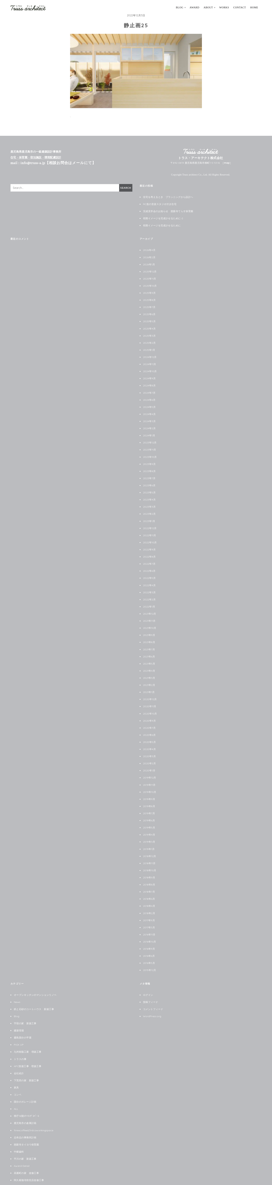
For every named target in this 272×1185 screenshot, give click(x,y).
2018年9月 (149, 861)
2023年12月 (150, 436)
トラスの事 (20, 1038)
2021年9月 (149, 624)
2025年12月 (150, 269)
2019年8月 (149, 791)
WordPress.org (152, 996)
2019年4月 (149, 819)
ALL (16, 1087)
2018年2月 (149, 895)
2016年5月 (149, 944)
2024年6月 (149, 395)
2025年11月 (149, 276)
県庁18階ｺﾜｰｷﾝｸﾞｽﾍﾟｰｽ (26, 1094)
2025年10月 (150, 283)
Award (194, 7)
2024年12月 (150, 353)
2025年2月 (149, 339)
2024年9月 (149, 374)
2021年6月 (149, 645)
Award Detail (21, 1142)
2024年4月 (149, 408)
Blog (179, 7)
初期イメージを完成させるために (162, 224)
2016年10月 (149, 923)
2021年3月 (149, 666)
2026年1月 (149, 262)
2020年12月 (150, 687)
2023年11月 (149, 443)
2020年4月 (149, 735)
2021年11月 (149, 610)
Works (224, 7)
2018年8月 (149, 868)
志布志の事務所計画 (25, 1115)
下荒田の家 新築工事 (26, 1059)
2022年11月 (149, 527)
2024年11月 (149, 360)
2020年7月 (149, 715)
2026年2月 (149, 256)
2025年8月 (149, 297)
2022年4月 (149, 575)
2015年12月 (149, 951)
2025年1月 (149, 346)
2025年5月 (149, 318)
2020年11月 (150, 694)
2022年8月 (149, 548)
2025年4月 (149, 325)
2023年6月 (149, 478)
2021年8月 (149, 631)
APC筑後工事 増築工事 (27, 1045)
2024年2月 (149, 422)
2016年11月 (149, 916)
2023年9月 (149, 457)
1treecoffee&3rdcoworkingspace (34, 1108)
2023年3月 (149, 499)
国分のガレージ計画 (25, 1080)
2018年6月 (149, 881)
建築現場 (19, 1010)
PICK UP (19, 1024)
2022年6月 (149, 561)
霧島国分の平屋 (22, 1017)
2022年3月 (149, 582)
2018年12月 (149, 840)
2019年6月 (149, 805)
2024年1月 (149, 429)
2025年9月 (149, 290)
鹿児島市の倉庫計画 (25, 1101)
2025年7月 (149, 304)
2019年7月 (149, 798)
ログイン (148, 976)
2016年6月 (149, 937)
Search (125, 187)
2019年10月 (150, 777)
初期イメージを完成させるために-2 (163, 217)
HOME (254, 7)
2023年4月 (149, 492)
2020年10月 (150, 701)
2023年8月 (149, 464)
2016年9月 (149, 930)
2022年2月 (149, 589)
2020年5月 (149, 728)
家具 (16, 1066)
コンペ (17, 1073)
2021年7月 (149, 638)
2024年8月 (149, 381)
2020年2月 (149, 749)
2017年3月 (149, 909)
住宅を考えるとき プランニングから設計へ (168, 196)
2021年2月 (149, 673)
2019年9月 (149, 784)
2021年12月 (149, 603)
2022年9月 (149, 541)
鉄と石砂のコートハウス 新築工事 (34, 989)
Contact (239, 7)
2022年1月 (149, 596)
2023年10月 (150, 450)
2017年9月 (149, 902)
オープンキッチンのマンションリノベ (35, 976)
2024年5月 (149, 402)
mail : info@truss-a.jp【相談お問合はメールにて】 (53, 163)
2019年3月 (149, 826)
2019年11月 (149, 770)
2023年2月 (149, 506)
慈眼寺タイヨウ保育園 (26, 1122)
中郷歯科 (19, 1129)
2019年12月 (149, 763)
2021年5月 (149, 652)
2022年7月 (149, 555)
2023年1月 (149, 513)
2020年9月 (149, 708)
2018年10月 (150, 854)
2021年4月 (149, 659)
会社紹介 (19, 1052)
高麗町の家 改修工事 (26, 1149)
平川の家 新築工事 (25, 1135)
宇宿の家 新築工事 (25, 1003)
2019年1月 (149, 833)
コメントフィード (153, 989)
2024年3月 (149, 415)
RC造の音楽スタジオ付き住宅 (160, 203)
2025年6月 (149, 311)
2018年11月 (149, 847)
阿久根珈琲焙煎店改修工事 (29, 1156)
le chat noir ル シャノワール (31, 1163)
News (17, 983)
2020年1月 (149, 756)
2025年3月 (149, 332)
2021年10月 (150, 617)
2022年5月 (149, 568)
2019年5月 (149, 812)
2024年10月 (150, 367)
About (208, 7)
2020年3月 (149, 742)
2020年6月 (149, 722)
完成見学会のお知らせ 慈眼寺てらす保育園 (168, 210)
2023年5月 (149, 485)
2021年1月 (149, 680)
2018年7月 (149, 874)
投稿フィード (150, 983)
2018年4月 (149, 888)
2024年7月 (149, 388)
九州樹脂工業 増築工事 (27, 1031)
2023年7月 (149, 471)
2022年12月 (150, 520)
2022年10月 (150, 534)
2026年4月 (149, 248)
